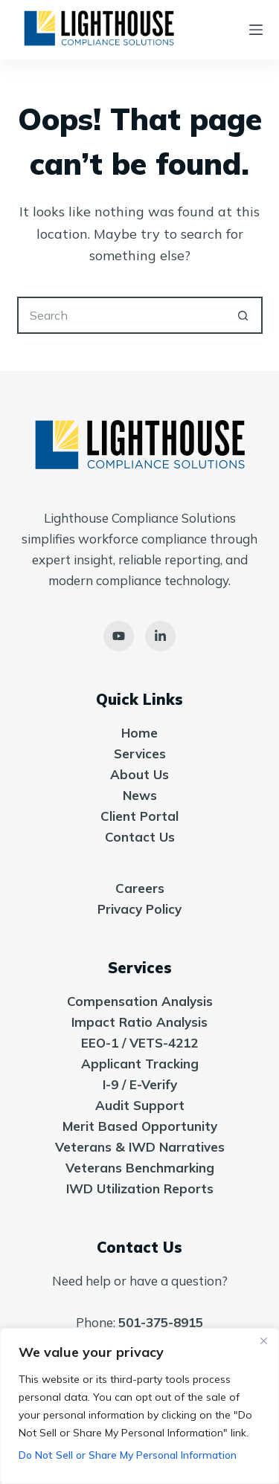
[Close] (263, 1340)
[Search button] (244, 315)
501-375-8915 (160, 1322)
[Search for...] (121, 315)
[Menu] (256, 29)
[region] (139, 1406)
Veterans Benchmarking (139, 1167)
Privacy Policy (139, 909)
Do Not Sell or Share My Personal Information (128, 1455)
